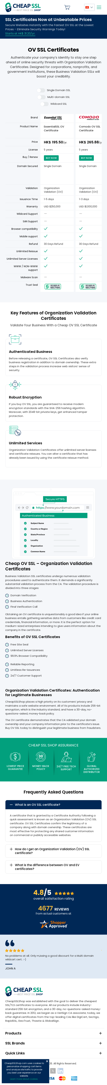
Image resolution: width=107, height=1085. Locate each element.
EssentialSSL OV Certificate (54, 128)
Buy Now (51, 158)
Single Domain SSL (53, 90)
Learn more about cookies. (24, 1078)
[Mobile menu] (99, 7)
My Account (77, 7)
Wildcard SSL (53, 104)
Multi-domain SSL (53, 97)
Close (47, 1061)
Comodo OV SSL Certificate (89, 128)
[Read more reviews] (54, 927)
